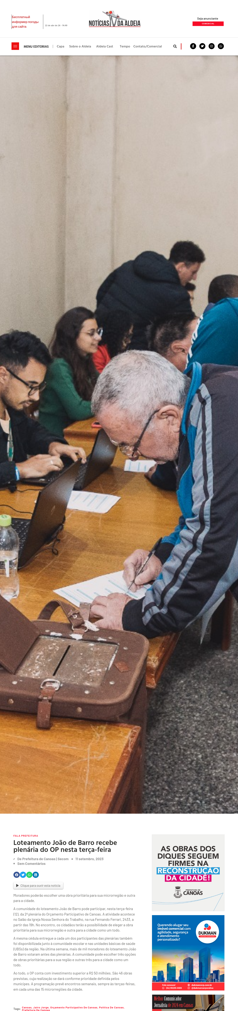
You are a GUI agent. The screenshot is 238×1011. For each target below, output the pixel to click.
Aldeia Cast (104, 46)
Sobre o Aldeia (80, 46)
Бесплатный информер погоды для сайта (25, 21)
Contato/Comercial (147, 46)
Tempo (125, 46)
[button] (175, 46)
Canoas (26, 1007)
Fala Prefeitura (25, 835)
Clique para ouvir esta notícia (38, 885)
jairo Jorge (41, 1007)
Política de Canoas (111, 1007)
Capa (60, 46)
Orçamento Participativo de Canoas (73, 1007)
